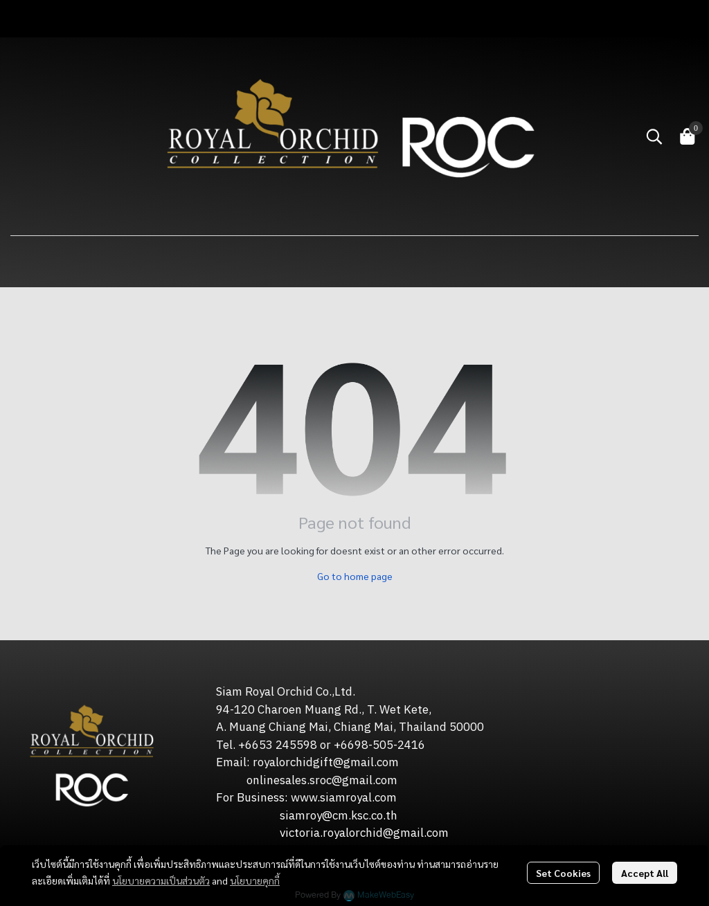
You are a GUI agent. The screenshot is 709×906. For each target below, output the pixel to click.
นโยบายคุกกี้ (255, 880)
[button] (654, 136)
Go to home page (355, 576)
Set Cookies (563, 873)
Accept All (644, 873)
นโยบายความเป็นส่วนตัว (161, 880)
